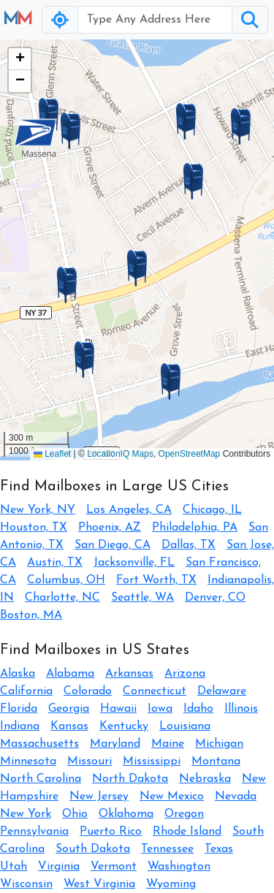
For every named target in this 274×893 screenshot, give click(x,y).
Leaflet (52, 454)
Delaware (221, 691)
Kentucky (123, 726)
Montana (215, 761)
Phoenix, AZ (109, 527)
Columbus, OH (66, 580)
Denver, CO (215, 598)
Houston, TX (33, 527)
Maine (167, 744)
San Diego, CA (113, 545)
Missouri (89, 761)
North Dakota (130, 779)
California (26, 691)
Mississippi (151, 761)
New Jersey (99, 796)
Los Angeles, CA (129, 510)
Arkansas (129, 674)
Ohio (75, 814)
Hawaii (118, 709)
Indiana (19, 726)
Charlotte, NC (62, 598)
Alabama (70, 674)
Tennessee (167, 849)
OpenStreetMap (190, 454)
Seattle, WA (142, 598)
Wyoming (171, 884)
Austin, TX (55, 563)
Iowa (160, 709)
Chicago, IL (212, 510)
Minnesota (28, 761)
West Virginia (99, 884)
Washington (179, 867)
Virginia (59, 867)
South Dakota (93, 849)
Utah (13, 867)
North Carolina (40, 779)
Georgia (68, 709)
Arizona (184, 674)
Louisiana (184, 726)
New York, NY (37, 510)
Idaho (198, 709)
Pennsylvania (34, 831)
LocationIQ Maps (120, 454)
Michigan (219, 744)
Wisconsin (26, 884)
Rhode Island (187, 831)
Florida (18, 709)
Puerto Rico (111, 831)
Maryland (115, 744)
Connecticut (154, 691)
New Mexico (172, 796)
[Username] (154, 20)
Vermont (114, 867)
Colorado (88, 691)
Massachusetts (39, 744)
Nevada (235, 796)
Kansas (69, 726)
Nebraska (205, 779)
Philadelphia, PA (194, 527)
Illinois (241, 709)
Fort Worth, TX (156, 580)
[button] (137, 268)
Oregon (184, 814)
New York (25, 814)
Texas (219, 849)
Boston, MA (31, 615)
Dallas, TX (188, 545)
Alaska (17, 674)
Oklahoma (126, 814)
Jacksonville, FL (134, 563)
